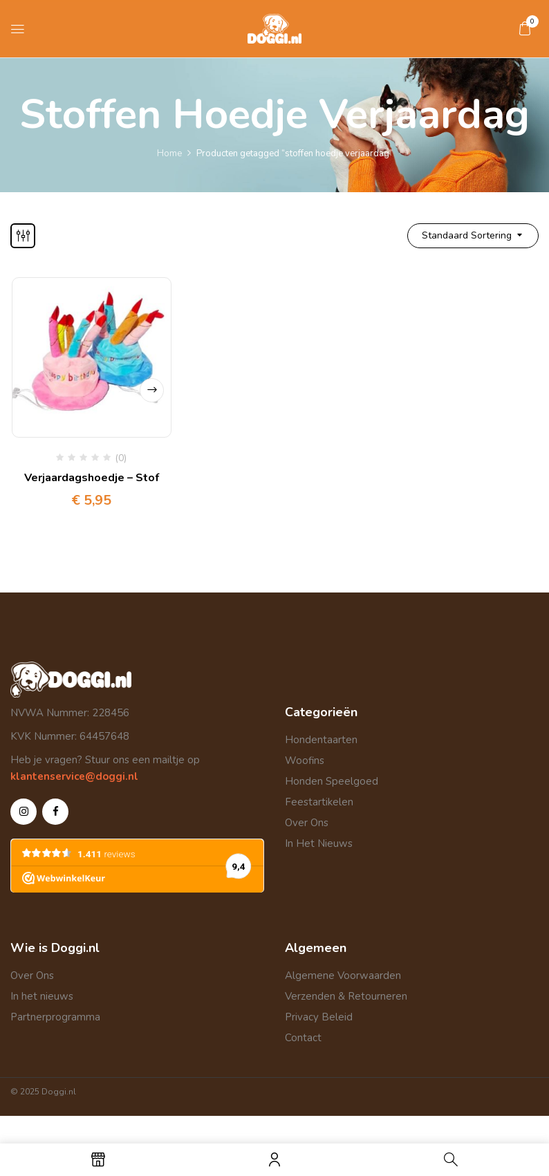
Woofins (304, 760)
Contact (303, 1038)
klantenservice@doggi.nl (74, 776)
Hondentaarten (321, 740)
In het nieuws (41, 996)
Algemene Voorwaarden (343, 975)
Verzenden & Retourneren (346, 996)
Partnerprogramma (55, 1017)
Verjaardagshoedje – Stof (91, 477)
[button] (525, 28)
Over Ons (306, 823)
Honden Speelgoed (331, 781)
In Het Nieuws (319, 843)
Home (169, 153)
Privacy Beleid (319, 1017)
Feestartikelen (319, 802)
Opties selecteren (152, 390)
